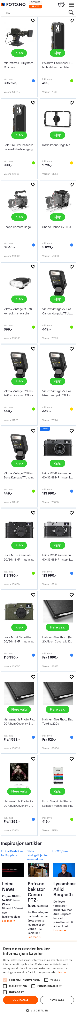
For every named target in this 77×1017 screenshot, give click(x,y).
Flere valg (57, 627)
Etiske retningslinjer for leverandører (37, 855)
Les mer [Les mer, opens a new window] (63, 972)
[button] (38, 1010)
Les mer (7, 921)
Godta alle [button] (21, 1000)
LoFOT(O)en (60, 851)
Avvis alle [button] (57, 1000)
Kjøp (19, 53)
